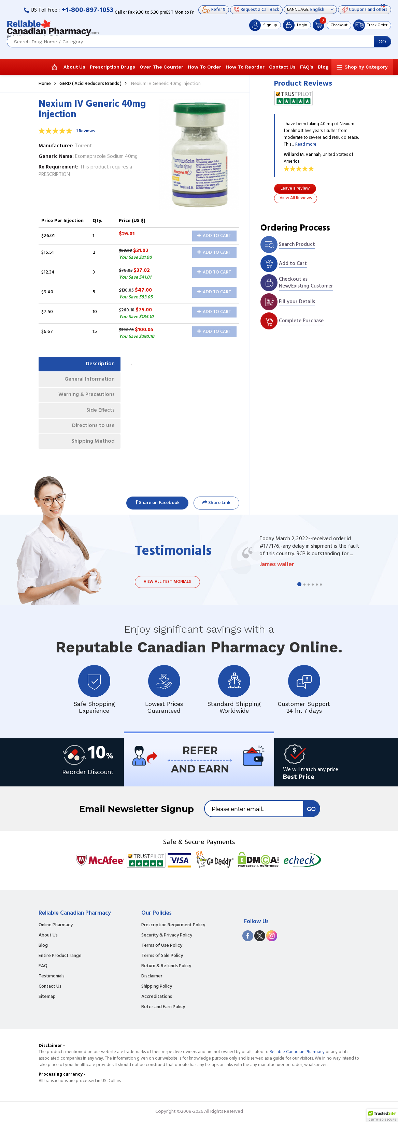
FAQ (43, 966)
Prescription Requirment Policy (173, 925)
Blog (323, 67)
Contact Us (282, 67)
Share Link (216, 503)
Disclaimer (151, 976)
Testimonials (52, 976)
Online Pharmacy (56, 925)
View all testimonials (167, 581)
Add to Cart (214, 235)
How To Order (204, 67)
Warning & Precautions (85, 398)
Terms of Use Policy (161, 945)
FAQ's (306, 67)
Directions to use (92, 431)
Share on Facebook (157, 503)
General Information (88, 381)
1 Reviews (85, 131)
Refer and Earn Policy (163, 1007)
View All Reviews (296, 198)
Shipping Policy (156, 986)
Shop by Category (366, 67)
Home (45, 84)
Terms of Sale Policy (162, 956)
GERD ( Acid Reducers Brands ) (90, 84)
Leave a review (295, 188)
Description (99, 364)
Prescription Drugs (112, 67)
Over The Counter (161, 67)
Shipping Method (92, 447)
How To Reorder (245, 67)
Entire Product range (60, 956)
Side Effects (99, 414)
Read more (305, 144)
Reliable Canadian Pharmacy (297, 1051)
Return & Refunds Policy (166, 966)
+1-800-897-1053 (87, 10)
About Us (74, 67)
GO (382, 42)
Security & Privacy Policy (166, 935)
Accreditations (156, 996)
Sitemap (47, 996)
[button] (382, 1115)
